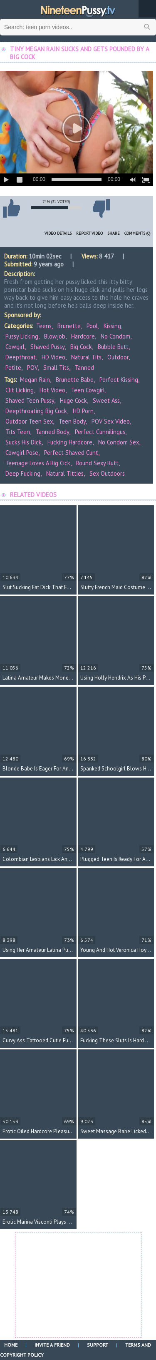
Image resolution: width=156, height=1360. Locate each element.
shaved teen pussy (29, 400)
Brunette (69, 326)
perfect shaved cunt (71, 453)
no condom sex (118, 442)
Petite (13, 367)
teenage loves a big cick (37, 463)
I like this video (11, 208)
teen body (72, 421)
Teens (44, 326)
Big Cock (81, 347)
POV (32, 367)
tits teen (17, 432)
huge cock (73, 400)
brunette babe (75, 380)
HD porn (83, 411)
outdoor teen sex (29, 421)
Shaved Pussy (47, 347)
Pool (92, 326)
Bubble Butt (113, 347)
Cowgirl (15, 347)
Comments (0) (137, 233)
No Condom (115, 336)
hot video (52, 390)
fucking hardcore (69, 442)
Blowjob (54, 336)
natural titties (65, 473)
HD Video (53, 357)
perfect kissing (118, 380)
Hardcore (83, 336)
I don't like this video (101, 208)
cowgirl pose (21, 453)
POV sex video (111, 421)
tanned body (52, 432)
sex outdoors (107, 473)
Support (97, 1345)
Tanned (84, 367)
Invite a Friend (52, 1345)
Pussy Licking (21, 336)
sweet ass (106, 400)
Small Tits (56, 367)
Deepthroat (20, 357)
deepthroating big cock (36, 411)
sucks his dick (23, 442)
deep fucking (22, 473)
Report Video (89, 233)
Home (10, 1345)
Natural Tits (86, 357)
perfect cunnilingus (100, 432)
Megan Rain (35, 380)
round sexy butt (97, 463)
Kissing (112, 326)
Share (113, 233)
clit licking (19, 390)
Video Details (58, 233)
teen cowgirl (88, 390)
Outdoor (118, 357)
